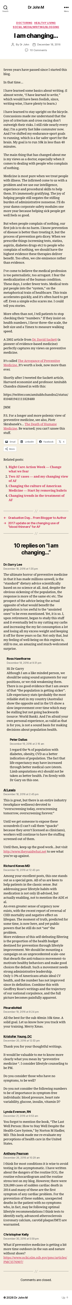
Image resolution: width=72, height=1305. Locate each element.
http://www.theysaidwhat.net (24, 852)
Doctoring (24, 22)
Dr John (24, 44)
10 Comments (38, 50)
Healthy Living (45, 22)
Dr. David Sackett (44, 340)
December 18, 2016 (49, 44)
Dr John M (36, 7)
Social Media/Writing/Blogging (36, 27)
